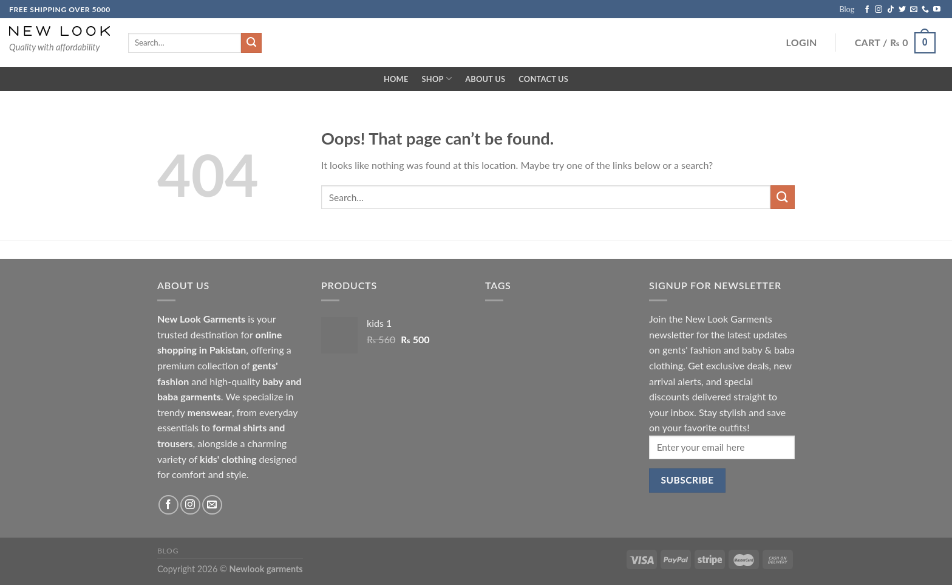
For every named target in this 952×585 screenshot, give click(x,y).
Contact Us (543, 79)
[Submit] (782, 197)
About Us (485, 79)
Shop (437, 78)
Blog (846, 9)
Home (396, 79)
